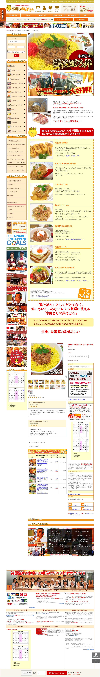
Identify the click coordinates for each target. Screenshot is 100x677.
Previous (7, 26)
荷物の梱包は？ (75, 509)
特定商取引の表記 (12, 202)
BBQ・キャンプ (20, 52)
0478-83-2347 (69, 9)
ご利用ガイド (11, 184)
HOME (7, 30)
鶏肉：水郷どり (71, 15)
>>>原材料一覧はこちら (74, 494)
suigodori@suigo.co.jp (73, 635)
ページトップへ (96, 662)
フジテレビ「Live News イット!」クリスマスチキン (75, 552)
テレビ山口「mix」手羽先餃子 (68, 550)
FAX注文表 (10, 195)
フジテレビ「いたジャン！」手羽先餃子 (71, 545)
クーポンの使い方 (12, 191)
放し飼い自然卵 (57, 15)
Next (92, 26)
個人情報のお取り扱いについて (15, 206)
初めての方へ (55, 1)
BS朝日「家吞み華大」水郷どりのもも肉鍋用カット (74, 539)
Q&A (8, 199)
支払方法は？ (75, 505)
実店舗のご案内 (90, 1)
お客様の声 (83, 1)
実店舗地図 (10, 213)
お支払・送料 (67, 1)
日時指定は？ (87, 509)
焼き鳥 (28, 15)
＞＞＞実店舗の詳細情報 (88, 649)
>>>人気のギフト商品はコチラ (42, 613)
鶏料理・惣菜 (42, 15)
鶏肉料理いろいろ (14, 30)
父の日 (14, 52)
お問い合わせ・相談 (75, 1)
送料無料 (10, 52)
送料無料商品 (13, 15)
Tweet (69, 352)
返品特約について (73, 360)
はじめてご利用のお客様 (14, 181)
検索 (16, 55)
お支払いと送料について (14, 188)
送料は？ (86, 505)
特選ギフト (87, 15)
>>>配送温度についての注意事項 (76, 399)
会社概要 (61, 1)
